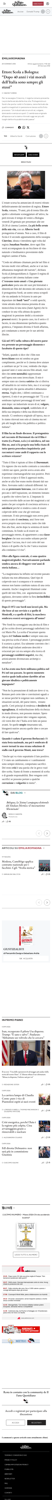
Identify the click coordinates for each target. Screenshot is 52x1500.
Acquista (26, 958)
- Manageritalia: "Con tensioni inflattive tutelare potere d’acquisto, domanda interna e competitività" (23, 1306)
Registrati (36, 1422)
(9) (48, 1111)
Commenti (8, 127)
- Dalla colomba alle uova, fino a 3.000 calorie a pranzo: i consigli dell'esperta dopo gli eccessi (24, 1289)
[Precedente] (39, 833)
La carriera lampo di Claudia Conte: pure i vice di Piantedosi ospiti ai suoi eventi (18, 1098)
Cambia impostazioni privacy (16, 1465)
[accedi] (47, 3)
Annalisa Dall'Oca (11, 874)
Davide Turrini (9, 93)
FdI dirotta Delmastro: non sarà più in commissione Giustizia (17, 1151)
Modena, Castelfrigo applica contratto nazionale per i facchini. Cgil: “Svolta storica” (18, 865)
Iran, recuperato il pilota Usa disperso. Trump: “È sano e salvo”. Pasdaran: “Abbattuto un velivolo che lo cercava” (23, 1034)
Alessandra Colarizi (12, 1137)
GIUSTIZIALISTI (13, 949)
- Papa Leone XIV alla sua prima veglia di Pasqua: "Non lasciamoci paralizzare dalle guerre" (24, 1277)
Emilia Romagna (13, 58)
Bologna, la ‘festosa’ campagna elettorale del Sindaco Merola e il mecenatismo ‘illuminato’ (27, 806)
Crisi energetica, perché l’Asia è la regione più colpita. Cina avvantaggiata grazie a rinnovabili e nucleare (19, 1127)
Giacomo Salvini (10, 1163)
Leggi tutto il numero (26, 1254)
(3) (48, 874)
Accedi (15, 1422)
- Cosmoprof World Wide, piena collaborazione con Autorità (25, 1294)
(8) (8, 822)
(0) (48, 1084)
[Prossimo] (47, 833)
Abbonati (38, 4)
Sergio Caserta (15, 814)
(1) (48, 1163)
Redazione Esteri (10, 1084)
